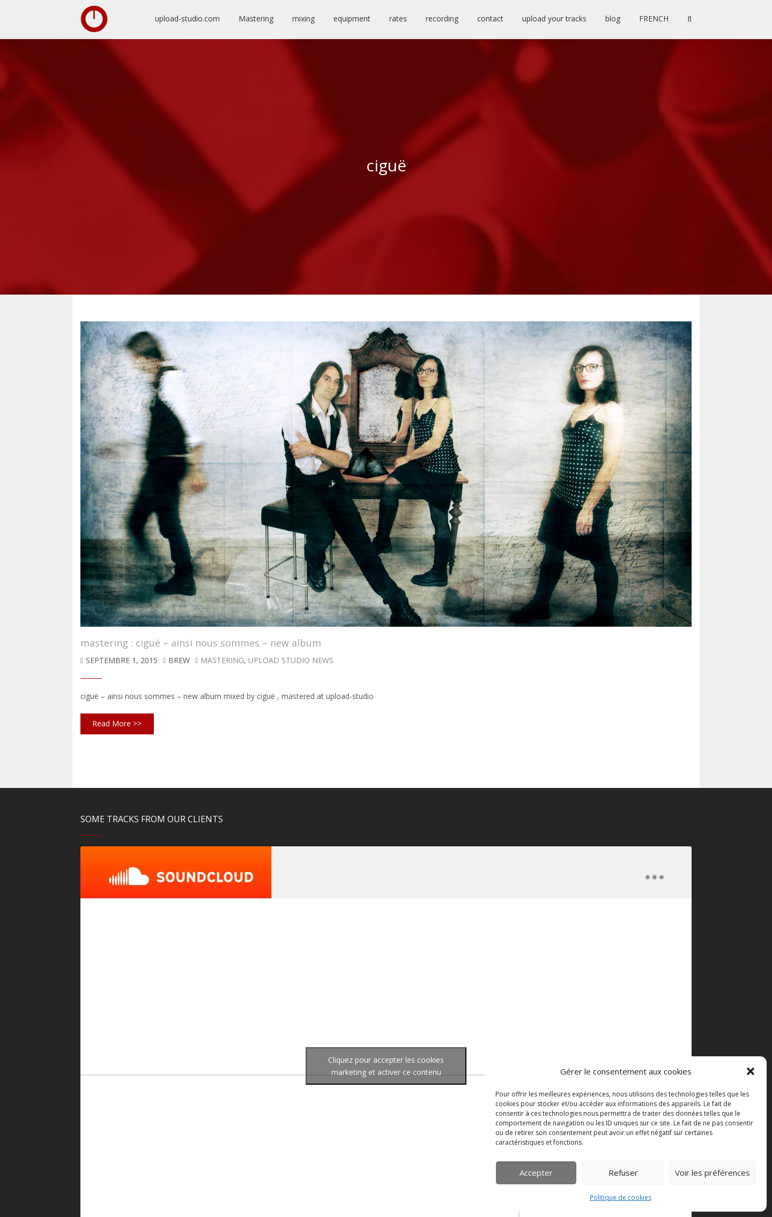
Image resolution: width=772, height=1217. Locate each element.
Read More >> (117, 723)
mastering (222, 660)
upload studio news (290, 660)
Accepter (536, 1172)
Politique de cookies (620, 1197)
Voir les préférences (712, 1172)
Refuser (623, 1172)
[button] (750, 1071)
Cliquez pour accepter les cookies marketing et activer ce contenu (386, 1066)
